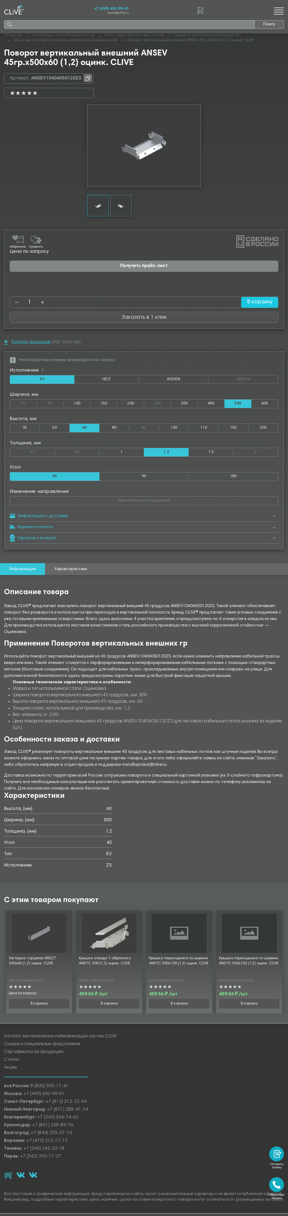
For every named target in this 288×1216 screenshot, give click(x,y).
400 (211, 404)
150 (103, 404)
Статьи (11, 1061)
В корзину (258, 302)
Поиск (269, 24)
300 (184, 404)
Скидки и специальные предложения (42, 1045)
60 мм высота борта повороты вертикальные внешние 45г (66, 40)
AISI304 (187, 380)
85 (150, 427)
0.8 (86, 452)
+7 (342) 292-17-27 (40, 1158)
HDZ (120, 380)
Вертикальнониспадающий (162, 501)
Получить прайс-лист (144, 266)
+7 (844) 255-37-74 (51, 1134)
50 (29, 403)
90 (144, 478)
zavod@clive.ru (118, 13)
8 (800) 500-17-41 (49, 1087)
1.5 (211, 453)
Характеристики (70, 571)
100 (77, 404)
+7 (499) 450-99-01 (111, 9)
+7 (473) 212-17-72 (47, 1142)
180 (233, 478)
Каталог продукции (27, 342)
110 (203, 429)
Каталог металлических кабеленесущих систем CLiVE (60, 1037)
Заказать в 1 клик (144, 317)
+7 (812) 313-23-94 (66, 1103)
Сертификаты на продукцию (34, 1053)
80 (56, 403)
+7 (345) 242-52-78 (44, 1150)
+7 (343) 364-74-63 (57, 1119)
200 (130, 404)
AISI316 (257, 379)
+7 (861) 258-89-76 (52, 1126)
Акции (10, 1069)
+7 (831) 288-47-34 (67, 1111)
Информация (22, 571)
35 (25, 429)
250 (162, 403)
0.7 (42, 452)
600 (264, 404)
